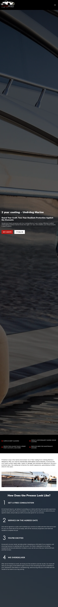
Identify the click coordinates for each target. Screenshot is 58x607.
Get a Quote (7, 232)
